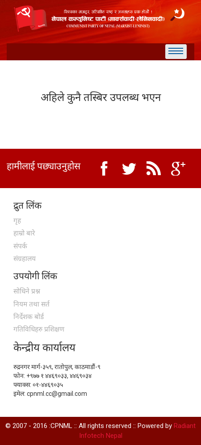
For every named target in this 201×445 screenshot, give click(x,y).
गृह (17, 221)
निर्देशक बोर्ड (28, 317)
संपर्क (20, 246)
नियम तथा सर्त (31, 304)
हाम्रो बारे (24, 233)
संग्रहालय (24, 259)
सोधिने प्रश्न (26, 291)
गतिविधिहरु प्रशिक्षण (38, 329)
